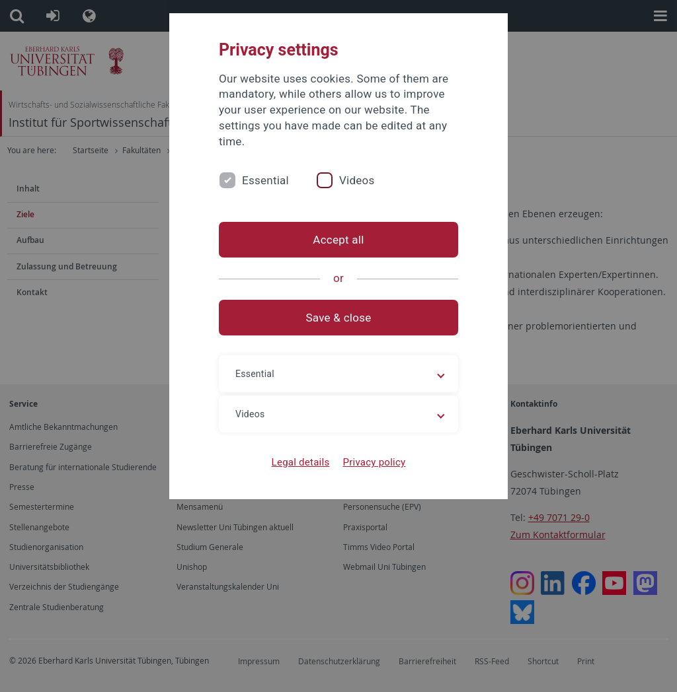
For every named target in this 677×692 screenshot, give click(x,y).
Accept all (338, 239)
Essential (265, 180)
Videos (357, 180)
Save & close (339, 317)
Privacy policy (373, 462)
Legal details (301, 462)
